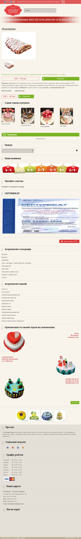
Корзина (63, 2)
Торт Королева (44, 126)
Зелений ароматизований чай (11, 295)
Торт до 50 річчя (26, 125)
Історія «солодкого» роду (13, 187)
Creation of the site (70, 538)
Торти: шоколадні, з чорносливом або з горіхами (16, 263)
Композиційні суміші (8, 300)
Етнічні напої (5, 292)
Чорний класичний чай (8, 315)
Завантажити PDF (69, 241)
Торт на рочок (6, 124)
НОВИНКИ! (5, 260)
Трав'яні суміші (6, 306)
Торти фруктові (6, 266)
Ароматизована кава (8, 318)
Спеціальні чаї (6, 303)
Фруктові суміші (6, 309)
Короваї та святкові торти (9, 274)
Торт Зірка (63, 126)
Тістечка (4, 277)
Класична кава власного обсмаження (13, 321)
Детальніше (75, 402)
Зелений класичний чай (9, 297)
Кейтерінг (4, 254)
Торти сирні (5, 269)
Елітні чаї (4, 289)
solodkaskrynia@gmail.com (16, 504)
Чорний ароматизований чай (10, 312)
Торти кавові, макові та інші (10, 271)
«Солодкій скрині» (9, 432)
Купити (60, 78)
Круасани (4, 257)
